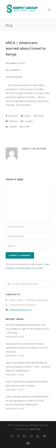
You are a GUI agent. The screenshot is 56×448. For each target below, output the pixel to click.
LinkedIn (11, 126)
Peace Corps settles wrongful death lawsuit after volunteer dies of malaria (26, 383)
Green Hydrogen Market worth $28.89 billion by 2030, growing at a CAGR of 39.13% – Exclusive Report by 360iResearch (27, 400)
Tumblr (39, 115)
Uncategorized (14, 77)
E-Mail (25, 126)
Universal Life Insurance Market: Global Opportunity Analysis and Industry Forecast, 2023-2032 (27, 347)
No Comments (13, 70)
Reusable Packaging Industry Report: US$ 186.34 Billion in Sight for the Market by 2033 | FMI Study (27, 328)
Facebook (12, 115)
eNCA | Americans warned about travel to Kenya (26, 48)
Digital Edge (34, 429)
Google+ (27, 121)
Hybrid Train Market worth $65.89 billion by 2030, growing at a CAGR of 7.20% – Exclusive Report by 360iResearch (28, 366)
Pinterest (11, 121)
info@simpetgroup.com (20, 309)
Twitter (26, 115)
